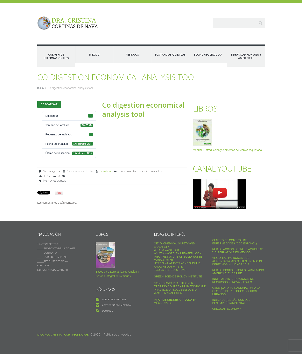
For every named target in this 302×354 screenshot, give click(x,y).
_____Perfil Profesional (53, 261)
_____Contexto (47, 252)
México (94, 54)
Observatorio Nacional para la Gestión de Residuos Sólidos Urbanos (236, 291)
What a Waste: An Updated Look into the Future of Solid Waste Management (178, 257)
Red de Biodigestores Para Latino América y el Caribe (238, 272)
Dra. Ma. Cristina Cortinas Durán (63, 334)
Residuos (132, 54)
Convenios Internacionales (56, 56)
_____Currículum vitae (52, 257)
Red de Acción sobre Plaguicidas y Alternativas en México (237, 251)
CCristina (105, 171)
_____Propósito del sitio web (56, 248)
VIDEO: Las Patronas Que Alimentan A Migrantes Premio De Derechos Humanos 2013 (237, 261)
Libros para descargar (52, 270)
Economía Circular (208, 54)
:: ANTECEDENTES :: (48, 244)
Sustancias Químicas (170, 54)
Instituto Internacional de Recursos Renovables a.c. (233, 280)
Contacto (43, 265)
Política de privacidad (117, 334)
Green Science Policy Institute (178, 276)
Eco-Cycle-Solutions (170, 269)
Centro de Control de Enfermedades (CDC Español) (234, 242)
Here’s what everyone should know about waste (177, 265)
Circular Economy (226, 308)
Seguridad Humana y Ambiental (246, 56)
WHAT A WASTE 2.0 (166, 250)
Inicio (40, 88)
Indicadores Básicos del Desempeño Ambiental (231, 301)
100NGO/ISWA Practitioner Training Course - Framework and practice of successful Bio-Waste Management (180, 288)
